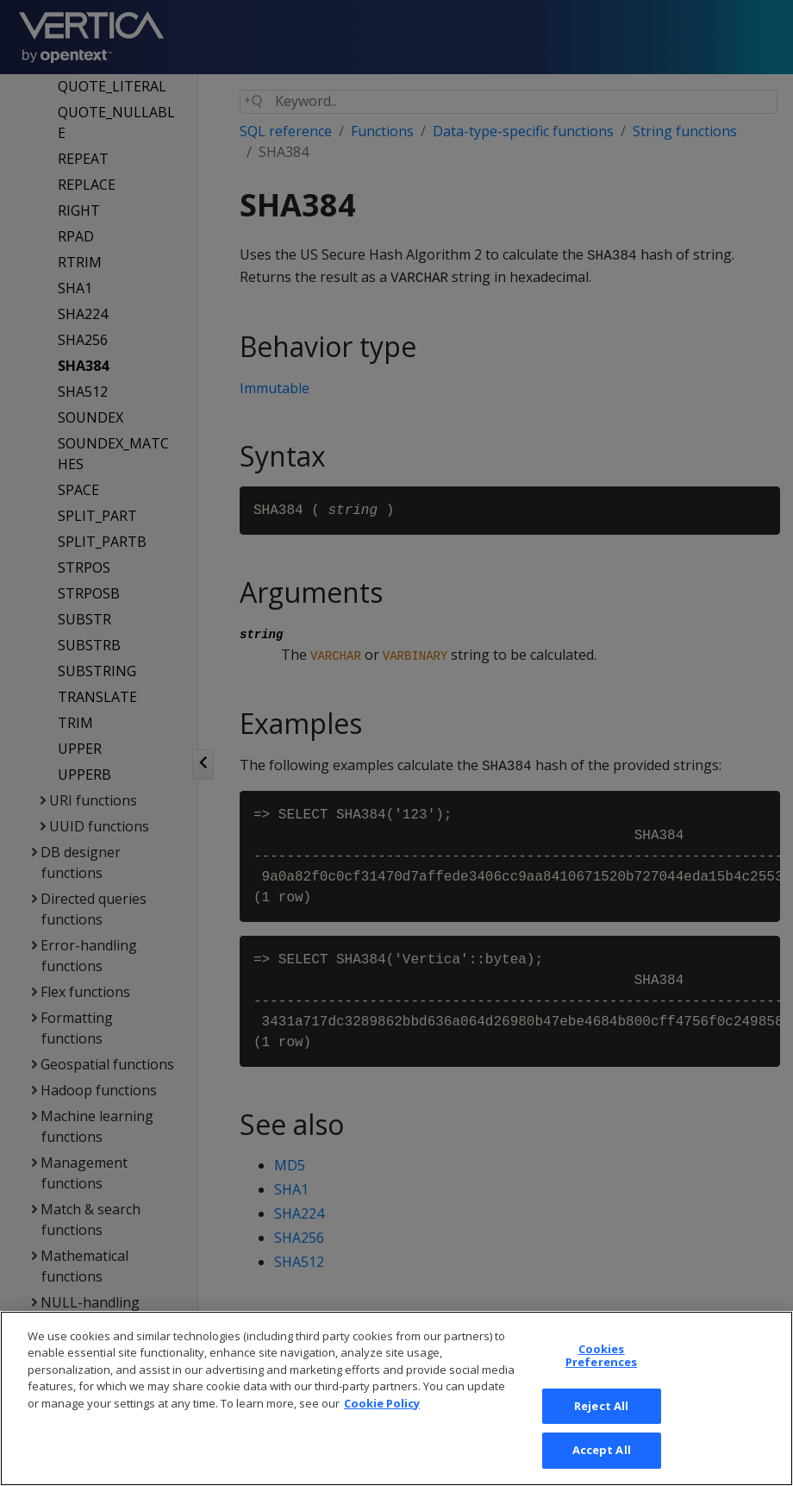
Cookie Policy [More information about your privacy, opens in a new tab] (382, 1416)
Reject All (601, 1418)
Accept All (601, 1463)
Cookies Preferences (601, 1368)
